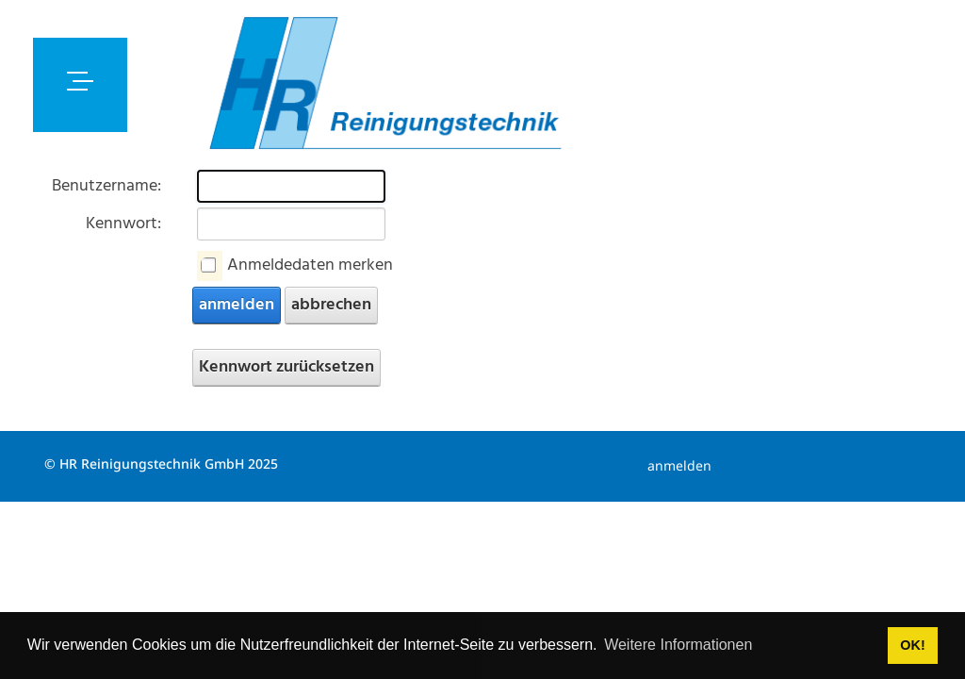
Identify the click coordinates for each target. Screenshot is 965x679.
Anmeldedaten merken (310, 265)
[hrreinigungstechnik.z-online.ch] (384, 85)
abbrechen (331, 305)
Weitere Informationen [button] (678, 645)
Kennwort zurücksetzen (286, 367)
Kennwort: (123, 224)
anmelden (236, 305)
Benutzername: (106, 186)
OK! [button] (912, 645)
